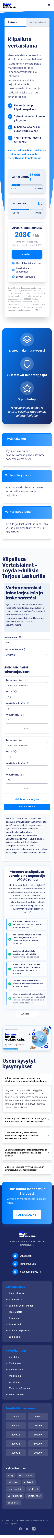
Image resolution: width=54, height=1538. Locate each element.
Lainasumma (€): (12, 637)
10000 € (38, 1425)
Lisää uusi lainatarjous (27, 799)
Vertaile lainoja (27, 806)
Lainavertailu (14, 1299)
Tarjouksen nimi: (14, 680)
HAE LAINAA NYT (27, 1214)
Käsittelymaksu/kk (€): (18, 703)
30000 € (38, 1434)
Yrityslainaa (37, 22)
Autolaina (12, 1357)
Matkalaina (13, 1363)
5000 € (15, 1425)
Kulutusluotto (15, 1293)
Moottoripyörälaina (18, 1388)
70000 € (38, 1452)
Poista (27, 728)
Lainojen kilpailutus (18, 1330)
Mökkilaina (13, 1375)
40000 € (16, 1443)
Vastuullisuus (15, 1495)
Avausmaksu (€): (15, 714)
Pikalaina (12, 1318)
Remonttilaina (15, 1369)
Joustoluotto (14, 1311)
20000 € (16, 1434)
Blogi (10, 1475)
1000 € (15, 1416)
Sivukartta (13, 1502)
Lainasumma (20, 176)
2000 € (38, 1416)
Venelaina (13, 1382)
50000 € (38, 1443)
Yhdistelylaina (15, 1394)
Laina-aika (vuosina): (15, 649)
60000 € (16, 1452)
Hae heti (27, 254)
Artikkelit (29, 1482)
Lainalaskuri (14, 1336)
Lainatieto (13, 1482)
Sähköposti (26, 1255)
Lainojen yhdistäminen (20, 1305)
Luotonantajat (15, 1489)
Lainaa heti (13, 1324)
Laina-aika (18, 203)
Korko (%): (11, 691)
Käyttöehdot (33, 1495)
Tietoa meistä (26, 1475)
